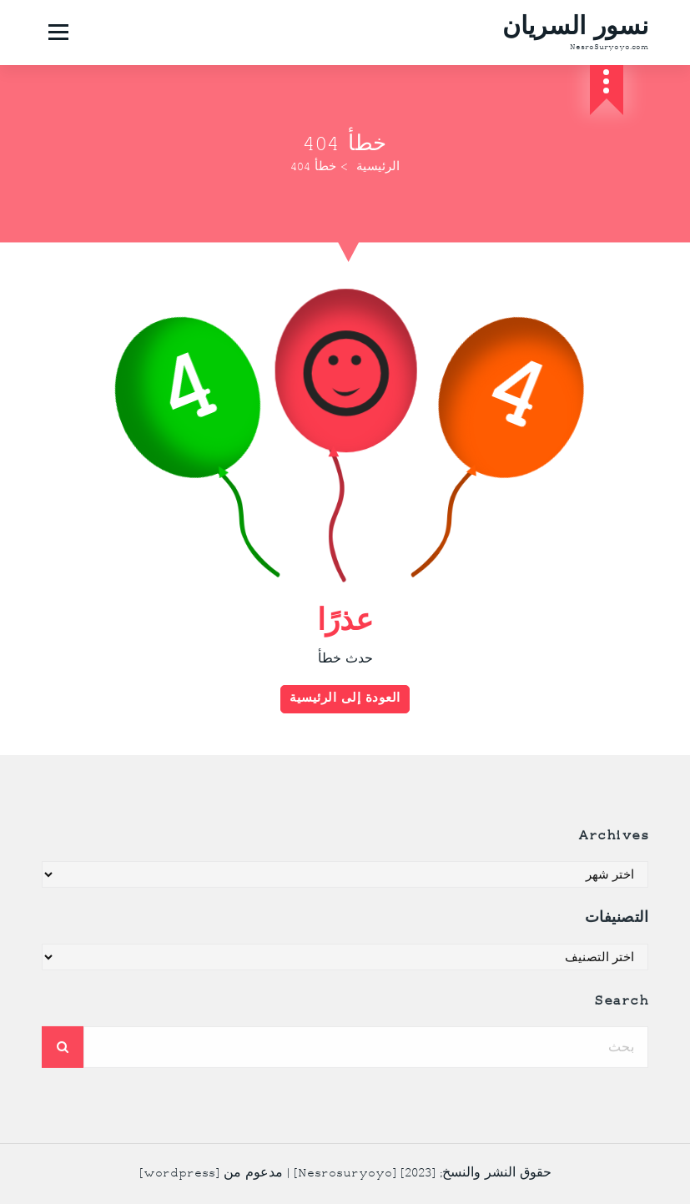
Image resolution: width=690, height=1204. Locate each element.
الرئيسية (378, 167)
